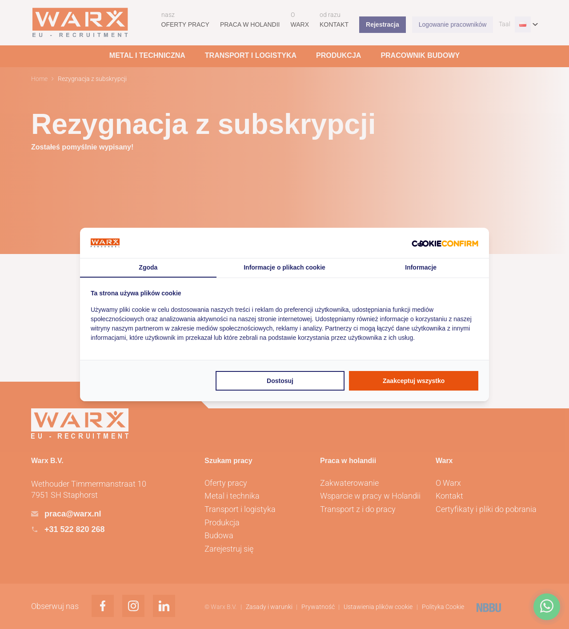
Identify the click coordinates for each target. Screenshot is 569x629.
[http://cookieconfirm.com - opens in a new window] (445, 243)
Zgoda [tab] (148, 267)
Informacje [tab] (421, 267)
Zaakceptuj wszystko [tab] (414, 380)
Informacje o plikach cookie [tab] (284, 267)
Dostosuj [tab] (280, 380)
